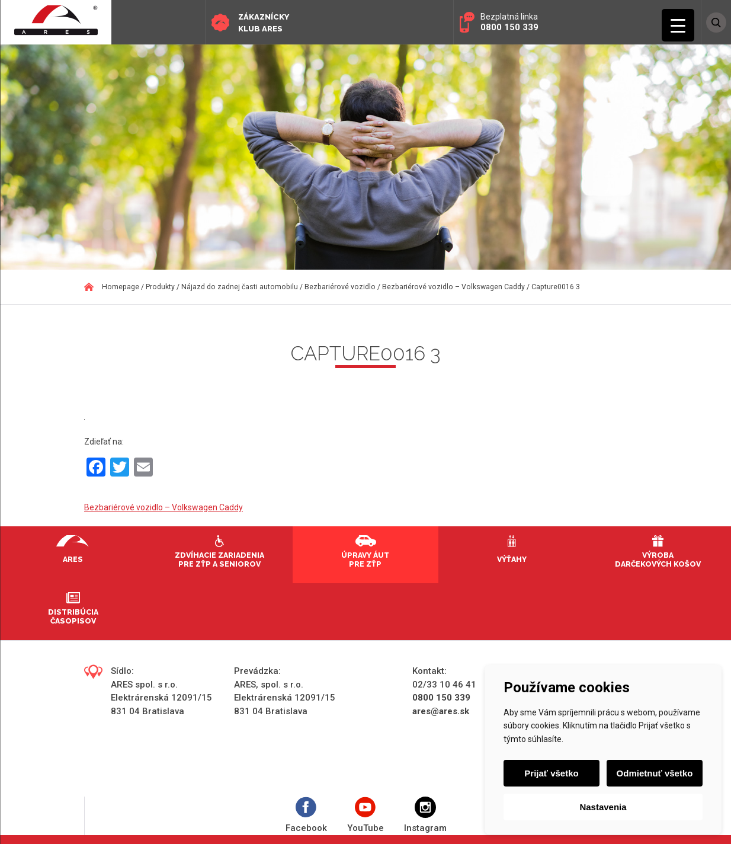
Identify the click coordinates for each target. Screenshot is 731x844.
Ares (73, 559)
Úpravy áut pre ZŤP (365, 559)
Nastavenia (602, 807)
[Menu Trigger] (678, 25)
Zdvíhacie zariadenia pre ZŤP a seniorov (219, 559)
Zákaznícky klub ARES (263, 22)
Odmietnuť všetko (655, 773)
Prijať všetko (551, 773)
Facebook (306, 815)
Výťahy (512, 559)
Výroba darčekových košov (658, 559)
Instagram (425, 815)
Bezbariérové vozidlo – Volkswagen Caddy (163, 507)
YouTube (365, 815)
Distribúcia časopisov (73, 616)
